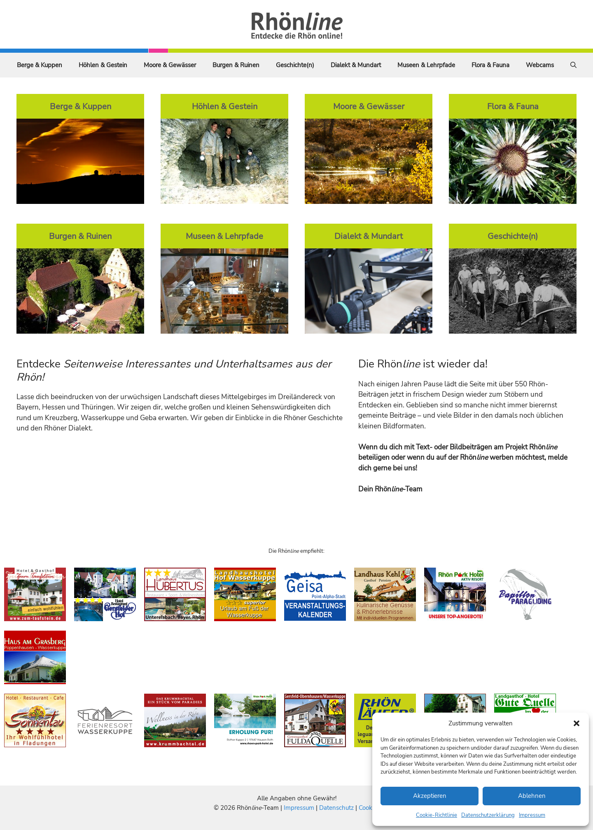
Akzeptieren (429, 796)
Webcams (540, 65)
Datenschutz (336, 808)
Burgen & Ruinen (235, 65)
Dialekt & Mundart (356, 65)
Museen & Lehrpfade (426, 65)
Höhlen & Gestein (103, 65)
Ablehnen (532, 796)
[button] (576, 723)
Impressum (532, 815)
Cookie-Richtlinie (436, 815)
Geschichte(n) (295, 65)
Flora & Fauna (490, 65)
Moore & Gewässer (170, 65)
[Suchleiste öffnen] (573, 65)
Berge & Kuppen (39, 65)
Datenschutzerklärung (488, 815)
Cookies (369, 808)
